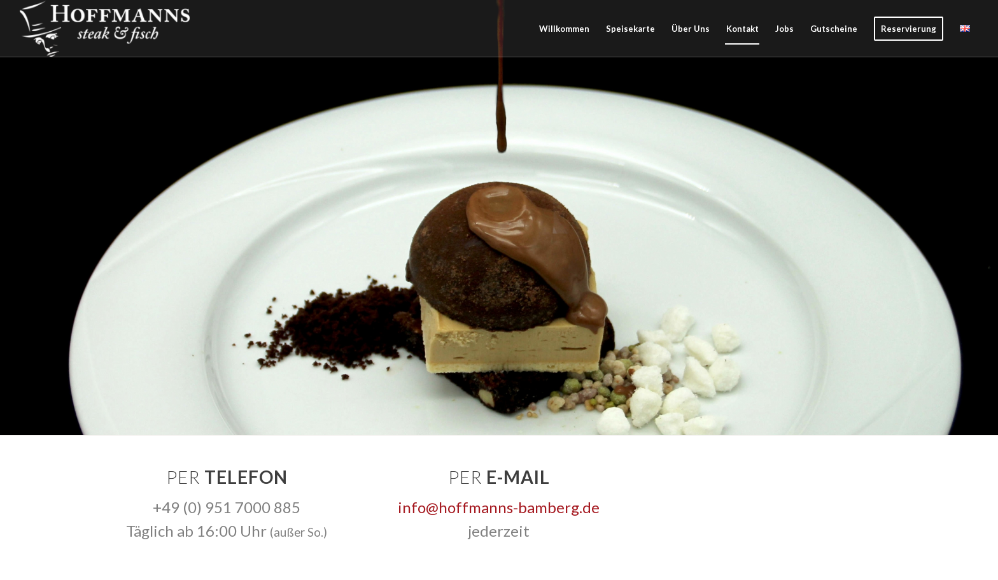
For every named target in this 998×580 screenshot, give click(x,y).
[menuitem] (564, 29)
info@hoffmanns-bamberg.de (499, 507)
